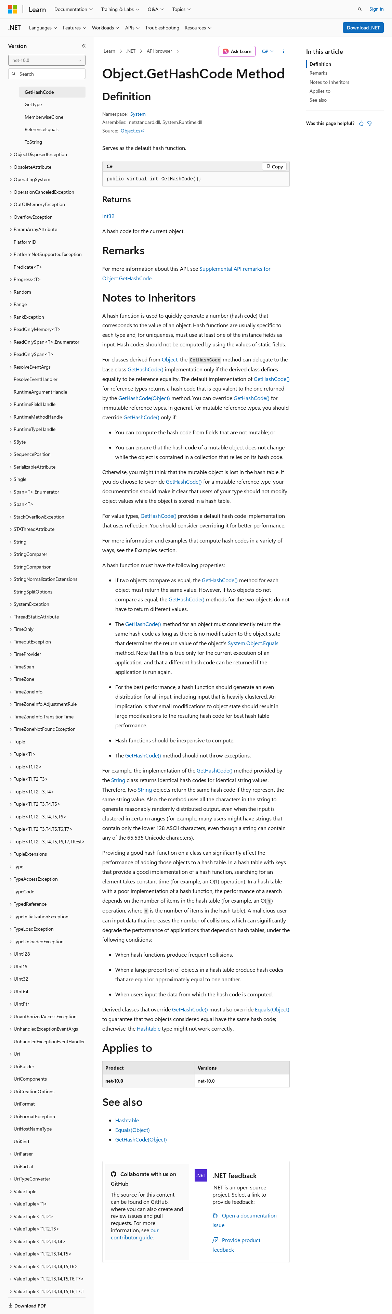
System (138, 114)
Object (170, 359)
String (118, 779)
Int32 (108, 215)
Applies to (320, 91)
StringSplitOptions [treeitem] (33, 591)
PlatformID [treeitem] (25, 242)
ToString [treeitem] (33, 142)
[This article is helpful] (361, 123)
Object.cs (130, 130)
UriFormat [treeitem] (24, 1103)
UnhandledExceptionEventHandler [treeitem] (49, 1041)
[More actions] (284, 51)
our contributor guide (135, 1233)
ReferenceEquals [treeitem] (41, 129)
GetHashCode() (146, 369)
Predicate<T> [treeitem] (28, 267)
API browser (159, 51)
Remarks (318, 72)
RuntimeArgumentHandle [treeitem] (40, 391)
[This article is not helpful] (369, 123)
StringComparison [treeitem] (33, 566)
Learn (109, 51)
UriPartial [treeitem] (23, 1166)
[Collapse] (84, 46)
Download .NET (363, 27)
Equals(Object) (272, 1009)
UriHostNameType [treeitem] (33, 1128)
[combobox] (47, 60)
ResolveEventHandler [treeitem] (35, 379)
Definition (320, 64)
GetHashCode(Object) (144, 397)
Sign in (376, 8)
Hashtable (148, 1028)
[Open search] (360, 9)
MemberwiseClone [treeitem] (44, 117)
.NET (130, 51)
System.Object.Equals (253, 643)
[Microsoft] (12, 9)
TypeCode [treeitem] (24, 891)
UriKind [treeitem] (21, 1141)
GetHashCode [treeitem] (39, 92)
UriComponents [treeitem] (30, 1078)
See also (318, 100)
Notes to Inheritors (329, 82)
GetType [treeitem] (33, 104)
